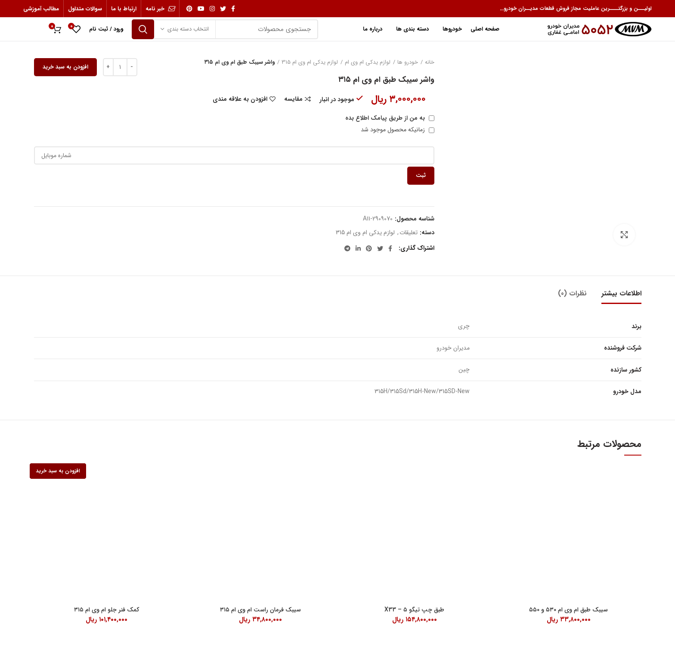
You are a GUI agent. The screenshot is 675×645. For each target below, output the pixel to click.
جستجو (143, 29)
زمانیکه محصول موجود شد (397, 129)
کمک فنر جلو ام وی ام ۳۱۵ (106, 610)
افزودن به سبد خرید (65, 66)
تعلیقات (408, 232)
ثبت (421, 175)
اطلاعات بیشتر (621, 293)
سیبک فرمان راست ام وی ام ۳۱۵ (260, 610)
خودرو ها (407, 62)
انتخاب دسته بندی (188, 29)
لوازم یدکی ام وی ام (367, 62)
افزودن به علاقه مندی (240, 99)
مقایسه (293, 99)
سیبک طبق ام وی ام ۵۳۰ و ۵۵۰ (568, 610)
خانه (429, 62)
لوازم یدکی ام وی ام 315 (310, 62)
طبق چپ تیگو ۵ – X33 (414, 610)
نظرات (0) (572, 293)
